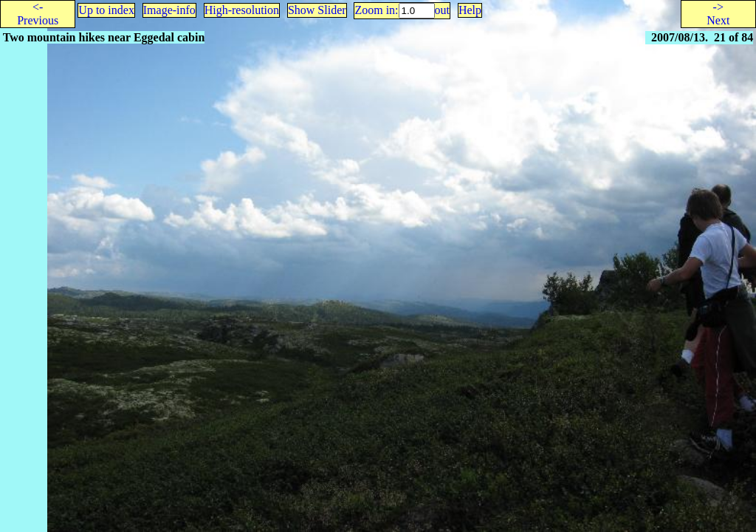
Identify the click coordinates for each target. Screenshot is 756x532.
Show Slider (317, 10)
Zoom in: (376, 10)
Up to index (106, 10)
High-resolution (242, 10)
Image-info (169, 10)
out (442, 10)
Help (469, 10)
